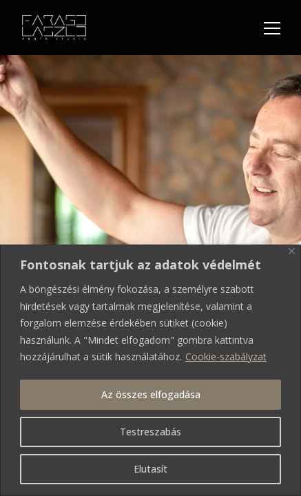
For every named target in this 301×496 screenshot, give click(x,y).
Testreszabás (150, 431)
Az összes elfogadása (150, 394)
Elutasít (150, 468)
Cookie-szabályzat (226, 356)
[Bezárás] (292, 251)
